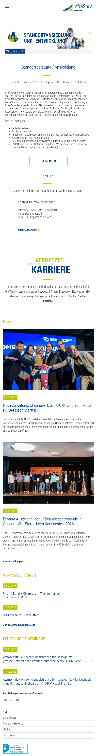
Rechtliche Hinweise (13, 723)
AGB (5, 711)
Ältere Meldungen (13, 561)
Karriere (48, 301)
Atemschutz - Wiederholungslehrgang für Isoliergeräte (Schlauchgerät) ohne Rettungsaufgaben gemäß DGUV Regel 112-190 (48, 681)
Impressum (9, 735)
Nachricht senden (27, 230)
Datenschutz (9, 717)
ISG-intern (8, 729)
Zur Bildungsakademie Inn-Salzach (22, 693)
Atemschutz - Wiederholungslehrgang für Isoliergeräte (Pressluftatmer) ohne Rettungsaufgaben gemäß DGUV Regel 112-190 (48, 659)
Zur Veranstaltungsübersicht (19, 625)
